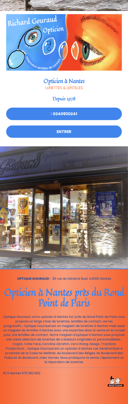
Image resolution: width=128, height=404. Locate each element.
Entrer (64, 131)
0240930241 (64, 114)
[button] (6, 201)
